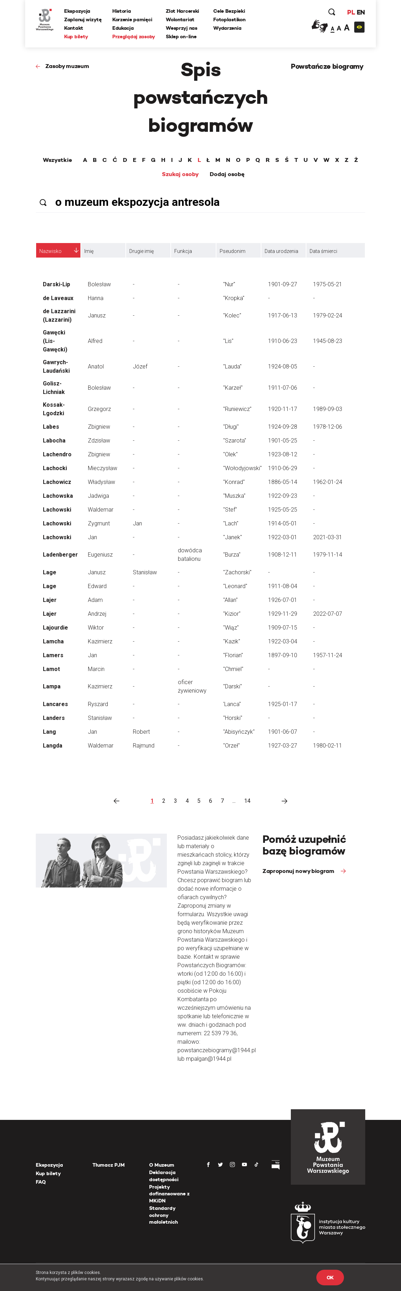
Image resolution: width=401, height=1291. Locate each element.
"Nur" (229, 284)
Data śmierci (323, 251)
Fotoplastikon (229, 19)
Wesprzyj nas (181, 28)
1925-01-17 (282, 704)
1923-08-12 (282, 454)
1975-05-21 (327, 284)
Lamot (51, 669)
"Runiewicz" (237, 409)
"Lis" (228, 341)
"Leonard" (235, 586)
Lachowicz (57, 482)
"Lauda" (232, 366)
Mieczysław (102, 468)
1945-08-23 (327, 341)
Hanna (95, 298)
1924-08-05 (282, 366)
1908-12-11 (282, 554)
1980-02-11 (327, 745)
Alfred (95, 341)
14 (247, 800)
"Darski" (232, 686)
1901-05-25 (282, 440)
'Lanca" (232, 704)
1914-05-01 (282, 523)
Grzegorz (99, 409)
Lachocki (55, 468)
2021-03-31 (327, 537)
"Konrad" (234, 482)
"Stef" (230, 509)
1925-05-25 (282, 509)
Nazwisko (50, 251)
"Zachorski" (237, 572)
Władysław (101, 482)
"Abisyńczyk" (239, 731)
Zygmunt (99, 523)
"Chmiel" (233, 669)
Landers (54, 718)
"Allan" (230, 600)
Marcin (96, 669)
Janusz (97, 315)
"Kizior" (232, 613)
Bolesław (99, 284)
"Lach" (230, 523)
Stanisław (145, 572)
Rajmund (143, 745)
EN (361, 12)
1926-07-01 (282, 600)
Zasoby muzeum (67, 66)
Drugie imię (141, 251)
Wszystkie (57, 160)
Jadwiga (98, 495)
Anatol (96, 366)
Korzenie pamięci (132, 19)
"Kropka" (233, 298)
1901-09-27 (282, 284)
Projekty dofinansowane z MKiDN (169, 1194)
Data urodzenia (281, 251)
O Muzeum (161, 1165)
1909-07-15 (282, 627)
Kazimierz (100, 641)
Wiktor (96, 627)
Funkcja (183, 251)
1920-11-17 (282, 409)
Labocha (54, 440)
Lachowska (58, 495)
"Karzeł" (233, 387)
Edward (97, 586)
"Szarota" (234, 440)
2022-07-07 (327, 613)
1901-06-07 (282, 731)
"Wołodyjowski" (242, 468)
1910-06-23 (282, 341)
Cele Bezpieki (229, 11)
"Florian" (233, 655)
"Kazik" (231, 641)
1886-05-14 (282, 482)
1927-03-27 (282, 745)
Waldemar (100, 509)
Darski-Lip (56, 284)
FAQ (41, 1182)
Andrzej (97, 613)
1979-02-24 (327, 315)
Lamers (53, 655)
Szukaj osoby (180, 174)
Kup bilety (76, 36)
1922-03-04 (282, 641)
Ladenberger (60, 554)
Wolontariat (180, 19)
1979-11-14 (327, 554)
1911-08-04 (282, 586)
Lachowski (57, 509)
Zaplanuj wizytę (83, 19)
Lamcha (53, 641)
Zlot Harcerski (182, 11)
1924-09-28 (282, 426)
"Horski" (232, 718)
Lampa (52, 686)
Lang (49, 731)
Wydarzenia (227, 28)
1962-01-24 (327, 482)
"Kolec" (232, 315)
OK (330, 1277)
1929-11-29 (282, 613)
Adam (95, 600)
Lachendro (57, 454)
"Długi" (231, 426)
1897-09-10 (282, 655)
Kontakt (73, 28)
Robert (141, 731)
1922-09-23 (282, 495)
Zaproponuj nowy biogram (298, 871)
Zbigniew (99, 426)
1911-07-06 (282, 387)
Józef (140, 366)
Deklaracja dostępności (164, 1176)
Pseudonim (232, 251)
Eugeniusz (100, 554)
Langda (52, 745)
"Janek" (232, 537)
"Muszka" (234, 495)
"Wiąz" (231, 627)
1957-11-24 (327, 655)
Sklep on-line (181, 36)
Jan (137, 523)
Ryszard (98, 704)
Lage (49, 572)
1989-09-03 (327, 409)
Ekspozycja (77, 11)
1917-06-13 (282, 315)
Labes (51, 426)
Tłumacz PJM (108, 1165)
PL (351, 12)
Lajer (50, 600)
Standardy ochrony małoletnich (163, 1215)
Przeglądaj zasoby (133, 36)
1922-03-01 (282, 537)
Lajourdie (55, 627)
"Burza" (232, 554)
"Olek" (230, 454)
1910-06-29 (282, 468)
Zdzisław (99, 440)
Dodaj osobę (227, 174)
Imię (89, 251)
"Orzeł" (231, 745)
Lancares (55, 704)
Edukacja (123, 28)
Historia (121, 11)
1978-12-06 (327, 426)
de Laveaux (58, 298)
